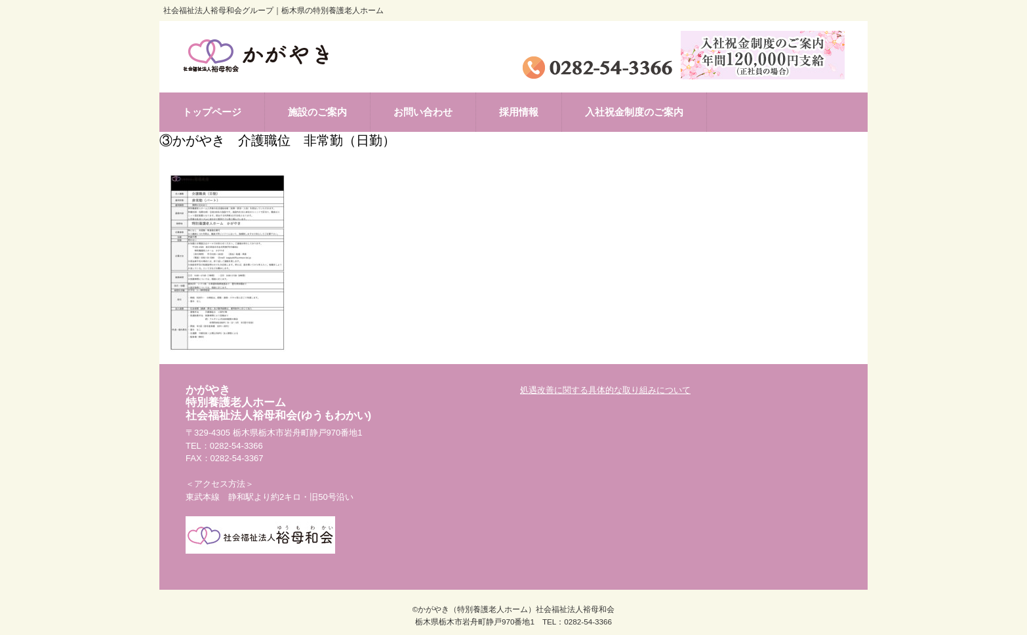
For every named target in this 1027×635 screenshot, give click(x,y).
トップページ (211, 111)
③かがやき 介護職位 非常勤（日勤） (277, 140)
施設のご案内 (317, 111)
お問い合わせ (423, 111)
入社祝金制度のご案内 (634, 111)
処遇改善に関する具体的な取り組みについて (605, 390)
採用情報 (518, 111)
